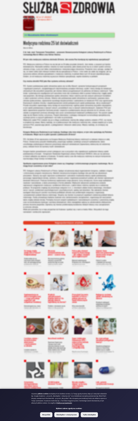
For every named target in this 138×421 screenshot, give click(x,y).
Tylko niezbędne (89, 415)
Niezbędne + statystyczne (66, 415)
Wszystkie (46, 415)
